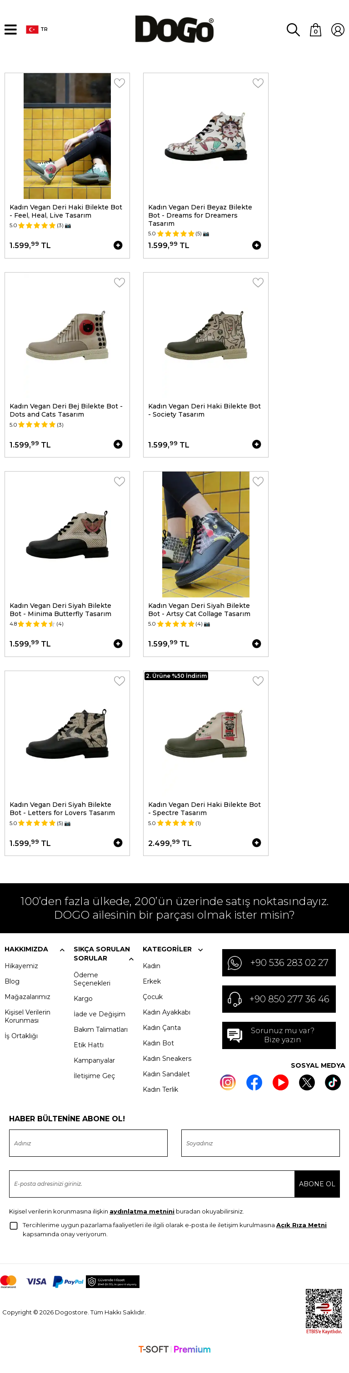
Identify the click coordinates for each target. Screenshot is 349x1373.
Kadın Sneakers (167, 1070)
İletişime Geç (94, 1088)
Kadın (151, 978)
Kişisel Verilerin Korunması (27, 1028)
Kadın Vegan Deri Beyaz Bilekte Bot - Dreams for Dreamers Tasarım (201, 214)
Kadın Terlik (160, 1101)
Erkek (152, 993)
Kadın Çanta (162, 1039)
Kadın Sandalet (166, 1086)
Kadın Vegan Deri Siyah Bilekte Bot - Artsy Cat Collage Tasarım (200, 614)
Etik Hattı (89, 1057)
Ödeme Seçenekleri (92, 991)
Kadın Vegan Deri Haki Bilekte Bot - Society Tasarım (205, 412)
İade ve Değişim (99, 1026)
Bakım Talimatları (101, 1041)
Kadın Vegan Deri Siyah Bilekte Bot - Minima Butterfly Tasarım (60, 614)
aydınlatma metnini (142, 1223)
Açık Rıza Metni (301, 1236)
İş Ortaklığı (21, 1048)
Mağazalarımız (27, 1009)
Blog (12, 993)
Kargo (83, 1010)
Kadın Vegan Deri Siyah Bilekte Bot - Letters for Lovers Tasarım (62, 816)
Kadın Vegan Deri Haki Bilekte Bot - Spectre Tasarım (205, 816)
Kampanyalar (94, 1072)
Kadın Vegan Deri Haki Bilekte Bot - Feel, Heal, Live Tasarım (66, 210)
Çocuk (153, 1009)
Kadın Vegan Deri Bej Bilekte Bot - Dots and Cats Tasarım (66, 412)
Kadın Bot (158, 1055)
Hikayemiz (21, 978)
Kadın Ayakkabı (166, 1024)
